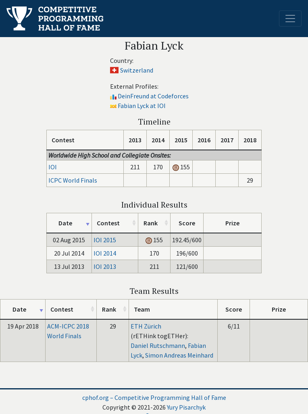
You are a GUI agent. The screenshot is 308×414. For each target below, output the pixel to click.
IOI (52, 167)
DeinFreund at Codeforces (153, 96)
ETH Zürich (146, 326)
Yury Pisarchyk (186, 407)
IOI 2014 (105, 253)
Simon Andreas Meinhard (179, 355)
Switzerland (136, 70)
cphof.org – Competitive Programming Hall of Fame (154, 397)
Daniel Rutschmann (158, 345)
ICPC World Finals (72, 180)
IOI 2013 (105, 266)
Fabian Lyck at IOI (142, 106)
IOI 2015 (105, 240)
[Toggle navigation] (290, 18)
